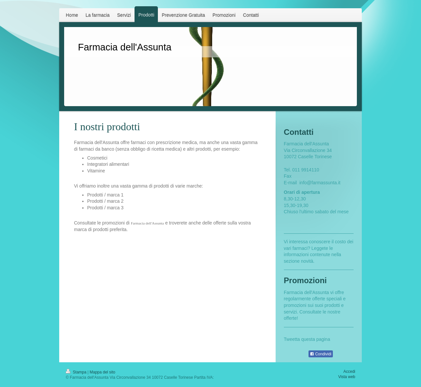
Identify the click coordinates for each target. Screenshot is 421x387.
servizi (290, 311)
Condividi (321, 354)
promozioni (295, 305)
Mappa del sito (102, 372)
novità (307, 261)
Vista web (346, 376)
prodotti (332, 305)
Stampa (76, 372)
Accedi (349, 371)
